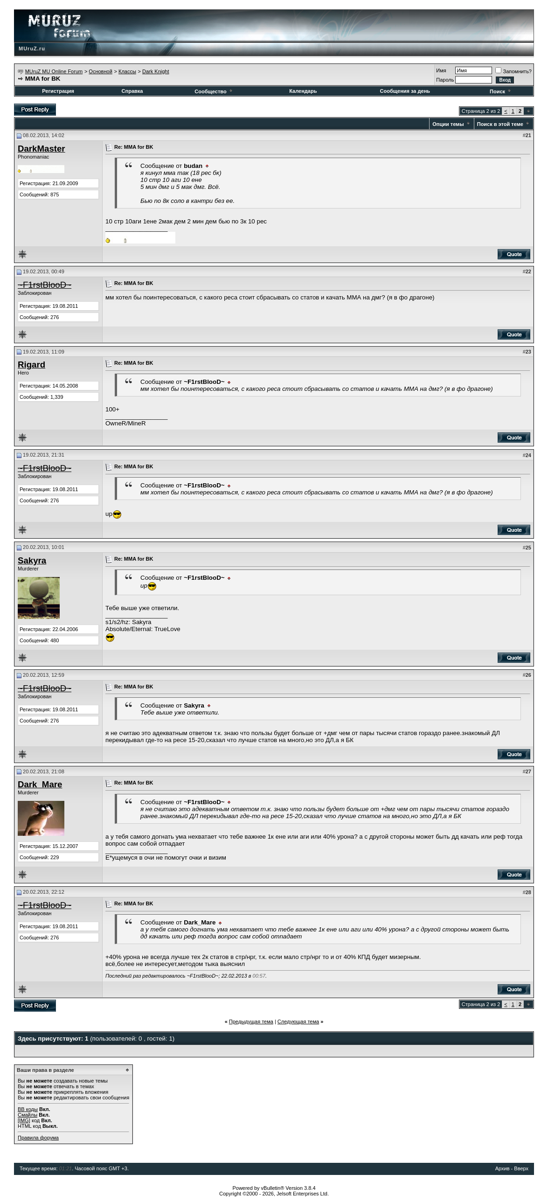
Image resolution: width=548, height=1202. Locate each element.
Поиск (501, 91)
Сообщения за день (405, 91)
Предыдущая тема (251, 1021)
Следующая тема (298, 1021)
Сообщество (213, 91)
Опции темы (448, 124)
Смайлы (27, 1115)
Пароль (445, 80)
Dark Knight (155, 71)
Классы (127, 71)
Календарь (303, 91)
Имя (441, 70)
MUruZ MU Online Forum (54, 71)
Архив (502, 1168)
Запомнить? (513, 71)
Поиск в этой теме (500, 124)
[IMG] (24, 1120)
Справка (132, 91)
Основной (100, 71)
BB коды (28, 1109)
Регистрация (58, 91)
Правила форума (38, 1137)
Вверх (521, 1168)
